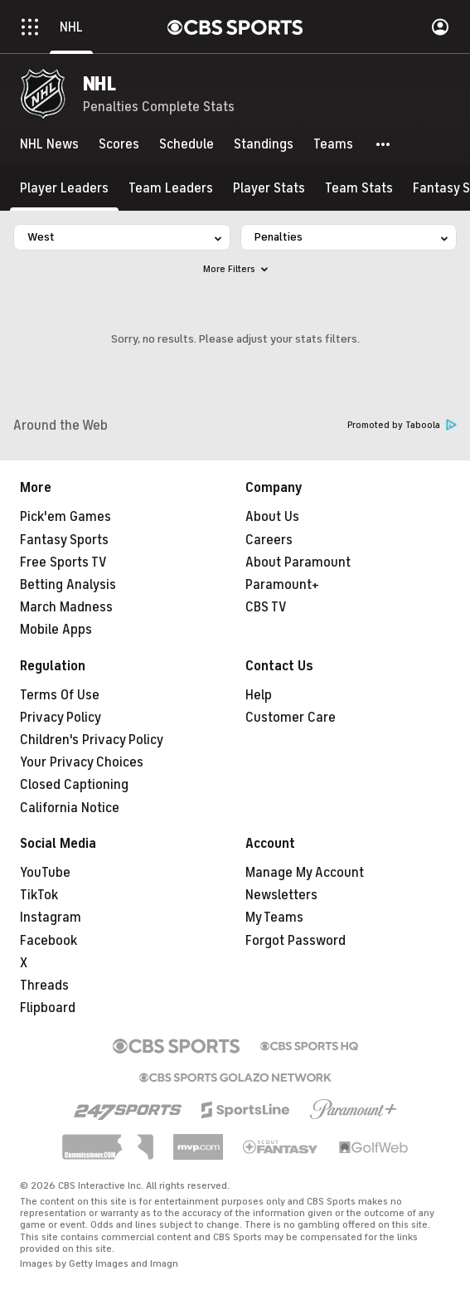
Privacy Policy (60, 717)
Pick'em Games (65, 517)
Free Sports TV (63, 562)
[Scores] (119, 144)
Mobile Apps (56, 629)
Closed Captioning (74, 784)
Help (258, 695)
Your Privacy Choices (81, 762)
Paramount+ (282, 585)
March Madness (66, 607)
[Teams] (333, 144)
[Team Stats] (359, 188)
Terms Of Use (59, 695)
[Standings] (263, 144)
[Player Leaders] (64, 188)
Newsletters (281, 895)
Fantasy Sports (64, 540)
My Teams (274, 917)
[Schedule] (186, 144)
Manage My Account (304, 872)
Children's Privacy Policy (91, 740)
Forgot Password (295, 940)
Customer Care (290, 717)
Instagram (50, 917)
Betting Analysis (68, 585)
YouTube (45, 872)
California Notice (69, 808)
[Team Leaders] (171, 188)
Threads (44, 985)
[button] (384, 144)
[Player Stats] (269, 188)
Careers (269, 540)
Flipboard (47, 1008)
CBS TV (266, 607)
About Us (272, 517)
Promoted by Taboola (402, 425)
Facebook (48, 940)
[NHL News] (49, 144)
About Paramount (298, 562)
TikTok (39, 895)
